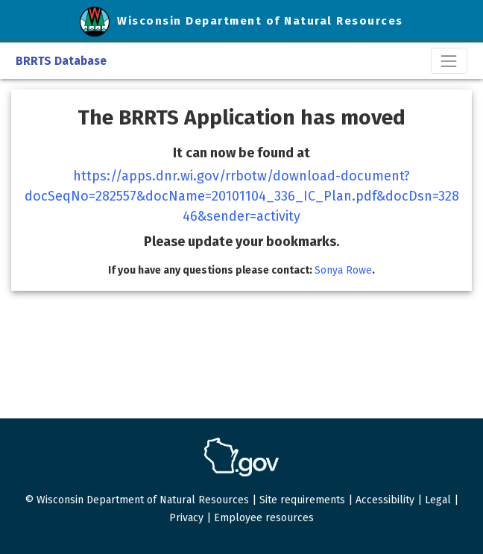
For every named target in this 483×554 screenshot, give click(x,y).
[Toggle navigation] (449, 61)
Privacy (186, 517)
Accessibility (385, 500)
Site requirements (302, 500)
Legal (438, 500)
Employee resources (264, 517)
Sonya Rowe (343, 270)
